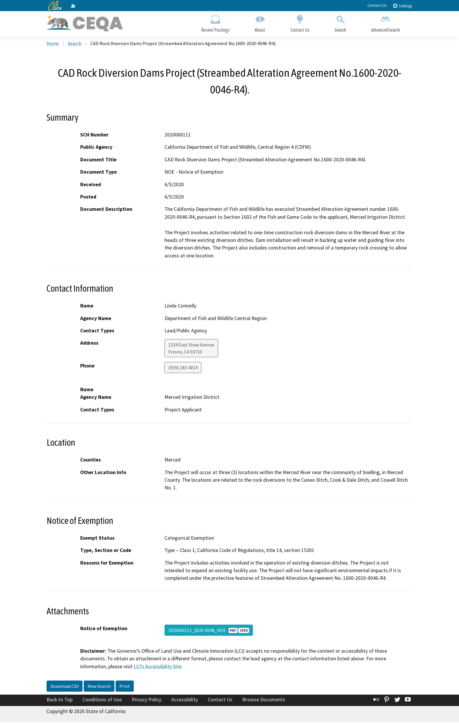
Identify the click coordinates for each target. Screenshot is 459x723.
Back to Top (60, 701)
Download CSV (64, 687)
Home (53, 44)
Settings (402, 5)
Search (340, 23)
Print (124, 687)
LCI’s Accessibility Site (157, 667)
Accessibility (184, 701)
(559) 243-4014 (183, 369)
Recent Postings (215, 23)
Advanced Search (385, 23)
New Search (99, 687)
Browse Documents (263, 701)
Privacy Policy (146, 701)
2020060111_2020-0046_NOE (208, 631)
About (260, 23)
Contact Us (377, 5)
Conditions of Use (102, 701)
